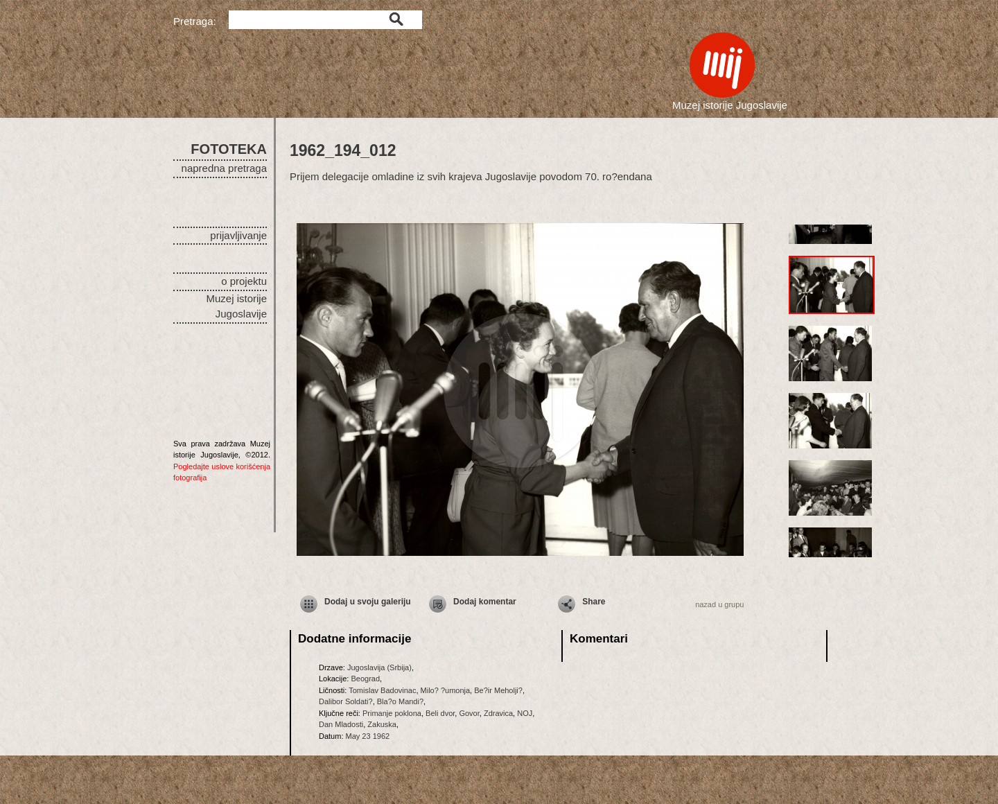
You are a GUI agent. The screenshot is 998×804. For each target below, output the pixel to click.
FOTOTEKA (229, 149)
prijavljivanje (238, 235)
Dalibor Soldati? (346, 701)
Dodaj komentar (484, 601)
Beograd (365, 678)
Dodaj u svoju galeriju (367, 601)
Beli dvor (440, 713)
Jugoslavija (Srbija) (379, 667)
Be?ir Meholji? (498, 690)
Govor (469, 713)
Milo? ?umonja (446, 690)
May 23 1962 (368, 736)
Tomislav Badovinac (382, 690)
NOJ (524, 713)
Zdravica (498, 713)
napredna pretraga (224, 168)
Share (593, 601)
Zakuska (381, 724)
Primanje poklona (391, 713)
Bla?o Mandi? (400, 701)
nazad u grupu (719, 604)
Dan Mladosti (341, 724)
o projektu (244, 281)
